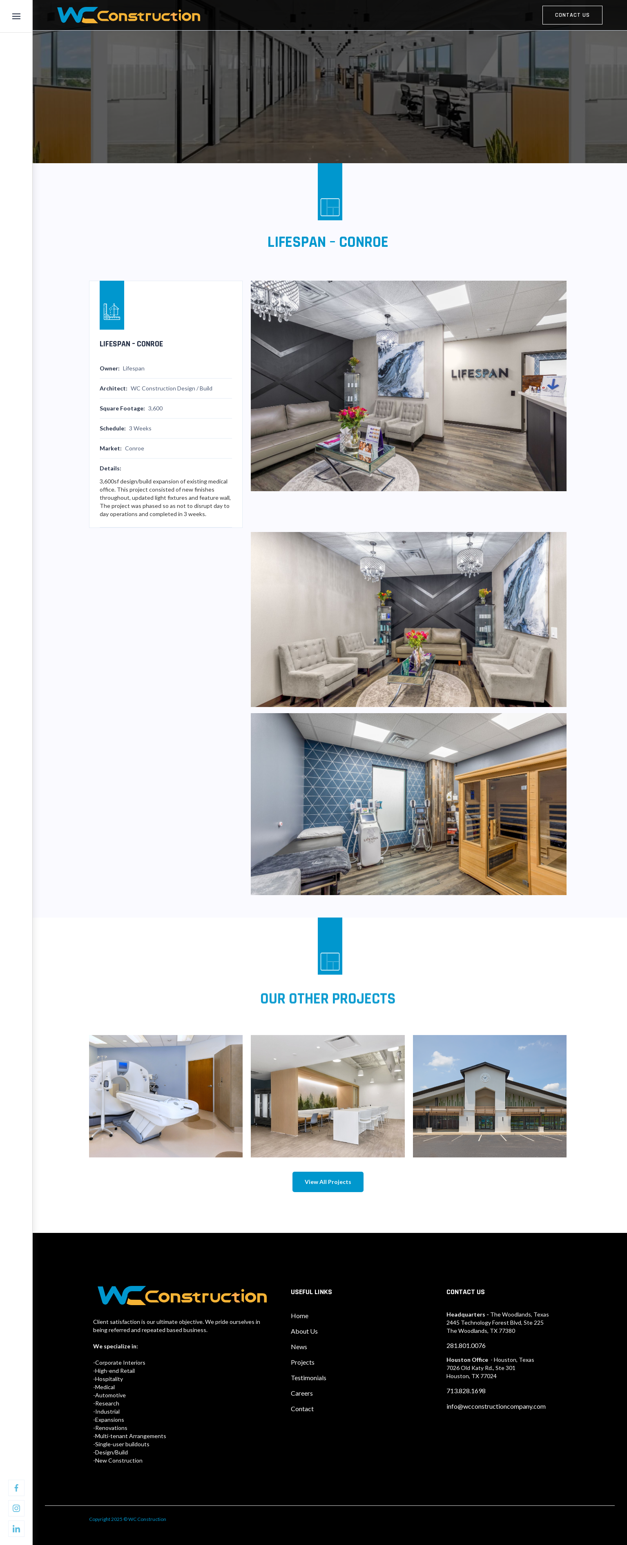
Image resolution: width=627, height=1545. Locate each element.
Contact (302, 1408)
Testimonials (308, 1377)
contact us (572, 15)
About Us (304, 1331)
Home (299, 1315)
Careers (302, 1393)
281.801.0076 (466, 1345)
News (299, 1346)
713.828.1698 (466, 1390)
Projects (303, 1362)
